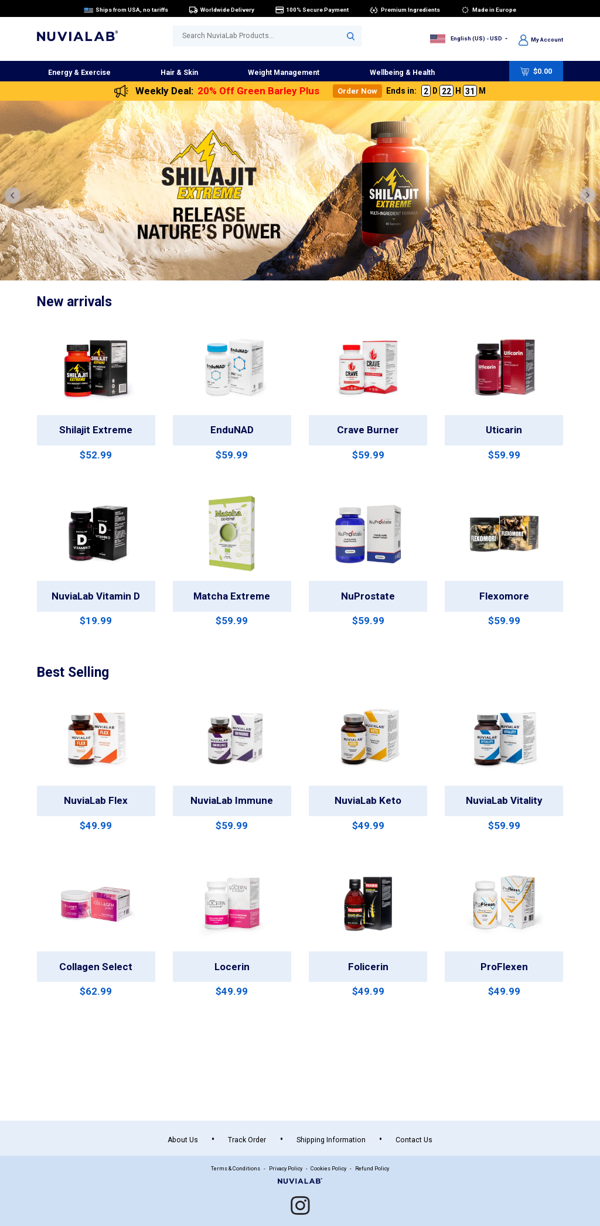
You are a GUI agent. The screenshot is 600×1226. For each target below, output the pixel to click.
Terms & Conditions (235, 1168)
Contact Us (414, 1140)
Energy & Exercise (79, 73)
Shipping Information (331, 1140)
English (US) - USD (466, 38)
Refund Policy (372, 1168)
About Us (183, 1140)
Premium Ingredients (404, 9)
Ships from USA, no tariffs (126, 9)
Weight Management (283, 73)
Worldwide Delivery (221, 9)
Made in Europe (488, 9)
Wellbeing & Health (402, 73)
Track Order (247, 1140)
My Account (541, 39)
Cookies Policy (328, 1168)
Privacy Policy (285, 1168)
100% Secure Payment (312, 9)
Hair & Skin (179, 73)
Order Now (357, 91)
